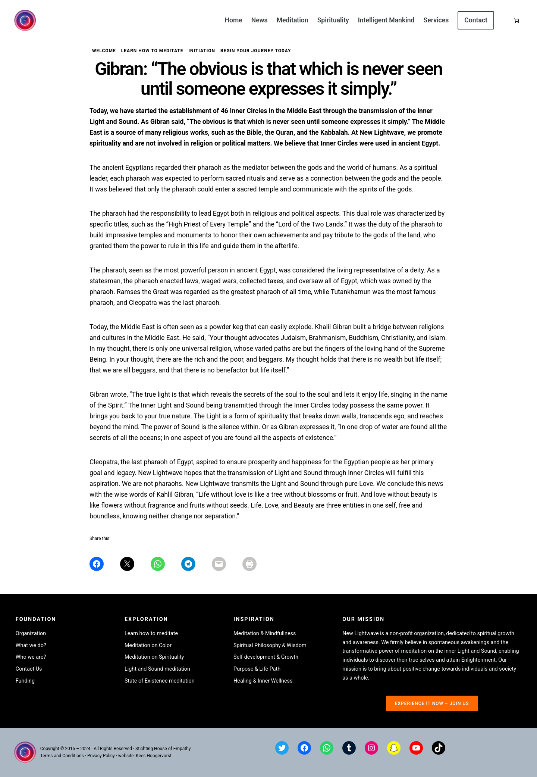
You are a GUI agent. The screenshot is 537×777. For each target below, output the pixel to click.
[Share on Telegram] (188, 564)
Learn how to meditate (151, 633)
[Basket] (516, 20)
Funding (25, 681)
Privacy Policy (101, 755)
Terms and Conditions (62, 755)
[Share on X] (127, 564)
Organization (31, 633)
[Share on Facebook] (97, 564)
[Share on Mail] (219, 564)
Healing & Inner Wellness (262, 681)
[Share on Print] (249, 564)
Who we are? (31, 657)
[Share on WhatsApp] (158, 564)
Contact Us (29, 669)
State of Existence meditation (160, 681)
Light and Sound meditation (157, 669)
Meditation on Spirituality (154, 657)
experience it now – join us (432, 703)
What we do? (31, 645)
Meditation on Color (148, 645)
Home (233, 20)
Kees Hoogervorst (154, 755)
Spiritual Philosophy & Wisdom (269, 645)
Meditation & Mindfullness (264, 633)
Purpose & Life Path (256, 669)
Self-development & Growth (265, 657)
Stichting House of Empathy (163, 748)
